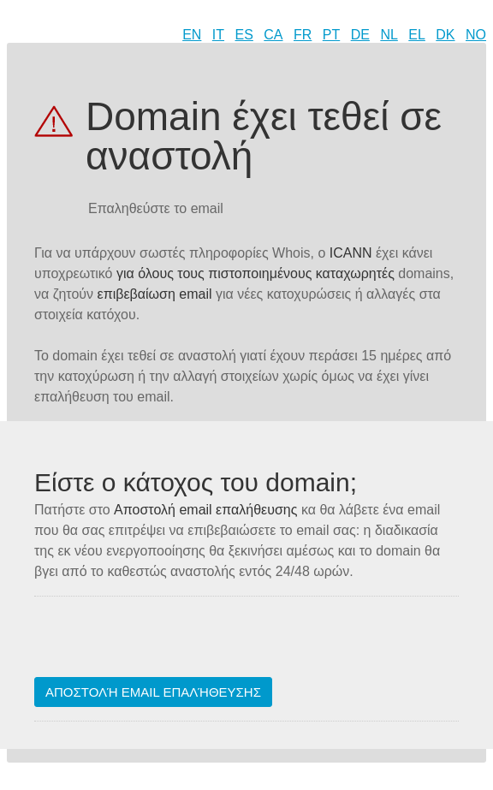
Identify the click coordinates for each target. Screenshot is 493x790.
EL (416, 34)
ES (244, 34)
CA (273, 34)
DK (445, 34)
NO (476, 34)
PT (331, 34)
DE (360, 34)
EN (191, 34)
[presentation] (164, 643)
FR (303, 34)
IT (218, 34)
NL (388, 34)
